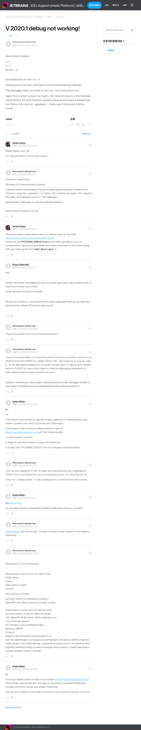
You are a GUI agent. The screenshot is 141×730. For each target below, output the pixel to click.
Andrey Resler (18, 401)
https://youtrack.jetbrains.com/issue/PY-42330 (30, 238)
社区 (106, 5)
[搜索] (119, 30)
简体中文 (115, 5)
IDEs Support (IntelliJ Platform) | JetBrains (24, 17)
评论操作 (90, 144)
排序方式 (85, 134)
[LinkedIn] (83, 124)
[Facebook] (72, 124)
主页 (15, 5)
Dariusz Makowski (20, 264)
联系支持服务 (94, 5)
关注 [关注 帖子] (11, 35)
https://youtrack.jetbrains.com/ (22, 432)
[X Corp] (78, 124)
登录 (11, 707)
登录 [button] (125, 5)
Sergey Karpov (19, 143)
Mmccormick (14, 503)
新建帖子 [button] (111, 50)
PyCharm (60, 17)
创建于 (24, 145)
